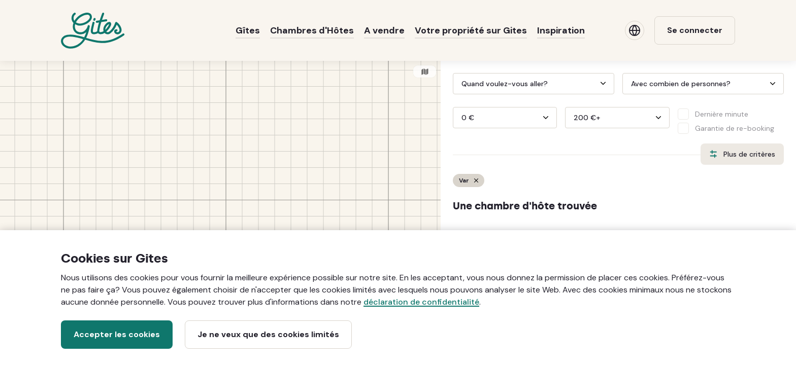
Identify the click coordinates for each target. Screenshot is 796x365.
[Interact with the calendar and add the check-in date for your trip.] (457, 84)
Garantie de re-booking (734, 128)
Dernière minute (721, 114)
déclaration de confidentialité (421, 302)
